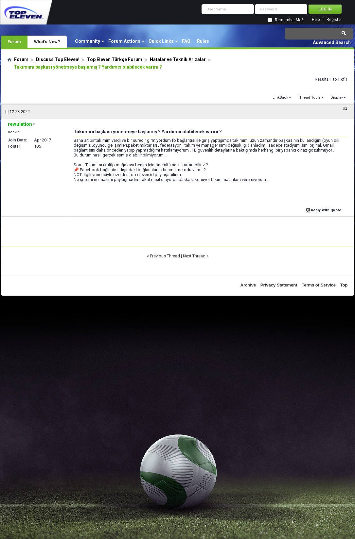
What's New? (47, 41)
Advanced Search (332, 42)
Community (87, 41)
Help (316, 20)
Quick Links (161, 41)
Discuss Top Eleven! (58, 59)
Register (334, 20)
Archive (248, 285)
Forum (14, 41)
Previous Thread (165, 255)
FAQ (186, 41)
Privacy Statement (278, 285)
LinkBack (280, 97)
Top (344, 285)
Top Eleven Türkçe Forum (114, 59)
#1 (345, 108)
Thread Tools (309, 97)
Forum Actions (124, 41)
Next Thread (194, 255)
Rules (203, 41)
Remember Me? (289, 20)
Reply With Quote (324, 209)
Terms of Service (319, 285)
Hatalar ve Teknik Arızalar (178, 59)
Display (336, 97)
